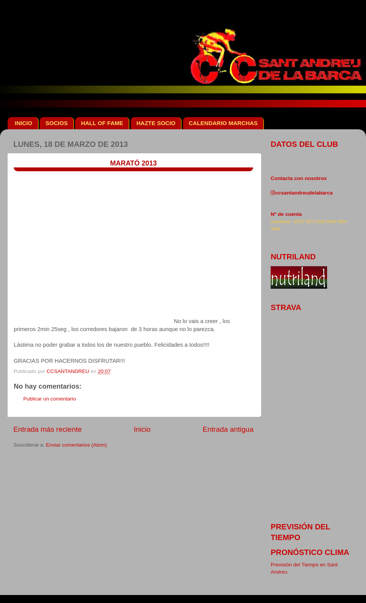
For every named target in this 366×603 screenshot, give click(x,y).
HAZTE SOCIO (156, 123)
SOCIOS (56, 123)
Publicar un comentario (49, 399)
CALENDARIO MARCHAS (223, 123)
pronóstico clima (310, 552)
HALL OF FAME (102, 123)
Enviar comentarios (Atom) (76, 445)
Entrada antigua (228, 429)
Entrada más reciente (47, 429)
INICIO (23, 123)
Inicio (142, 429)
